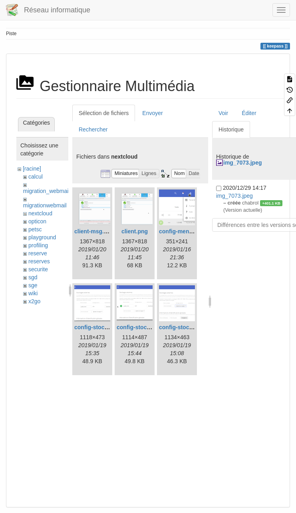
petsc (35, 229)
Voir (223, 113)
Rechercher (93, 129)
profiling (38, 245)
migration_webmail (46, 191)
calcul (35, 176)
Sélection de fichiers (104, 113)
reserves (39, 261)
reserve (37, 253)
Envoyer (152, 113)
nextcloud (40, 213)
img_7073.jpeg (242, 162)
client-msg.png (94, 231)
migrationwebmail (45, 205)
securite (38, 269)
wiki (33, 293)
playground (42, 237)
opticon (37, 221)
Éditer (249, 113)
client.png (134, 231)
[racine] (32, 168)
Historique (231, 129)
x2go (34, 301)
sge (33, 285)
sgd (33, 277)
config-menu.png (182, 231)
